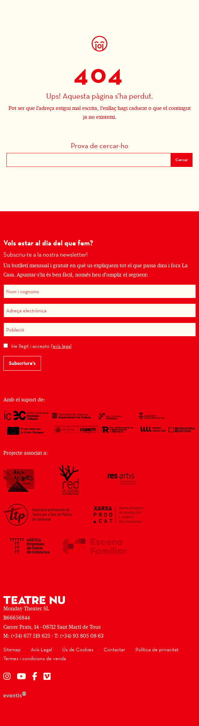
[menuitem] (12, 649)
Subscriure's (22, 363)
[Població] (99, 330)
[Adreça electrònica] (99, 310)
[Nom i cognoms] (99, 291)
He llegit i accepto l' (41, 346)
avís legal (62, 346)
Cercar (181, 159)
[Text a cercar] (88, 160)
